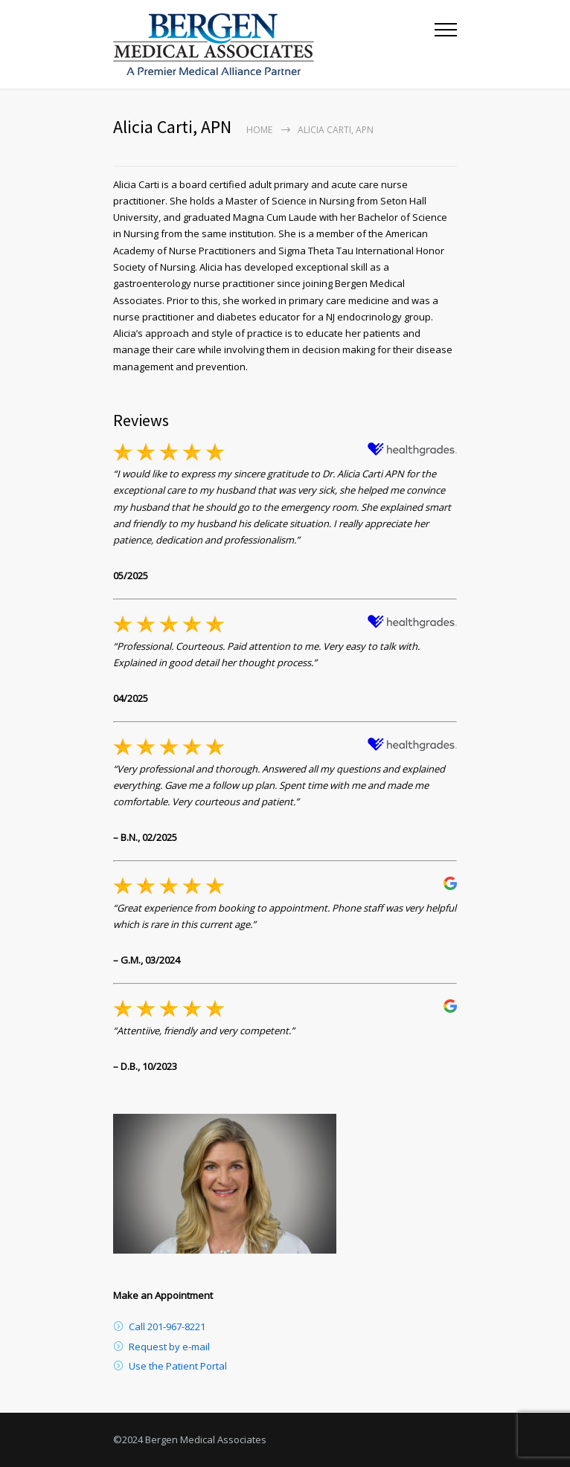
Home (259, 129)
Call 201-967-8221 (167, 1326)
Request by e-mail (169, 1346)
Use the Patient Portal (178, 1366)
